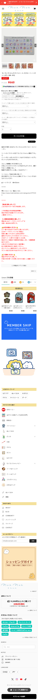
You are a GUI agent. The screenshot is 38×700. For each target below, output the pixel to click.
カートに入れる (19, 136)
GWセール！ (11, 409)
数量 (3, 126)
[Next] (35, 45)
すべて (5, 282)
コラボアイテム (12, 479)
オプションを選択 (19, 696)
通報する (33, 271)
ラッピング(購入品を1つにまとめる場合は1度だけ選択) (18, 103)
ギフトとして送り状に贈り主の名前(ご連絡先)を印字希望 (19, 110)
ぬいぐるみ (10, 431)
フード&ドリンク (12, 469)
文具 (8, 442)
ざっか (9, 436)
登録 (33, 541)
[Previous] (3, 45)
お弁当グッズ (11, 485)
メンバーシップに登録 (8, 92)
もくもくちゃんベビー (14, 463)
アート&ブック (11, 474)
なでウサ (9, 458)
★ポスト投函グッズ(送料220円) (17, 415)
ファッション (11, 426)
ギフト (9, 453)
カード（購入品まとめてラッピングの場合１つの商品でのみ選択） (18, 118)
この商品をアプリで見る (19, 265)
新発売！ (9, 420)
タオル (9, 447)
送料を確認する (20, 96)
